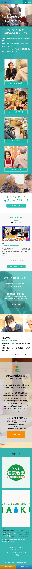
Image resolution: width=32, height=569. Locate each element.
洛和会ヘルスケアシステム (16, 547)
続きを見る (5, 255)
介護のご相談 (8, 567)
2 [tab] (11, 261)
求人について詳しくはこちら (17, 354)
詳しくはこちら (16, 304)
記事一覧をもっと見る (16, 266)
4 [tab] (16, 261)
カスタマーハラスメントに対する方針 (16, 552)
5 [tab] (18, 261)
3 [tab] (14, 261)
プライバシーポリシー (16, 550)
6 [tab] (20, 261)
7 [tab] (23, 261)
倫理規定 (16, 555)
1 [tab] (9, 261)
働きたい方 (24, 567)
